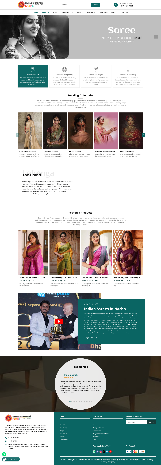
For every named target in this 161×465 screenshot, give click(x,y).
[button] (143, 135)
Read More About (93, 338)
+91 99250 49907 (13, 438)
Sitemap (62, 437)
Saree (55, 12)
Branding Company (108, 462)
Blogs (113, 12)
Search (95, 5)
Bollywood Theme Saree (101, 434)
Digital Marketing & (148, 460)
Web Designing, (135, 460)
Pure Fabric (67, 12)
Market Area (64, 440)
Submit (151, 422)
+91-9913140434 (126, 6)
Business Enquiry (10, 459)
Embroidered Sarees (99, 425)
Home (35, 12)
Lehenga (90, 12)
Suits (80, 12)
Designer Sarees (98, 428)
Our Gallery (103, 12)
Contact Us (123, 12)
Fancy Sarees (97, 431)
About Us (45, 12)
